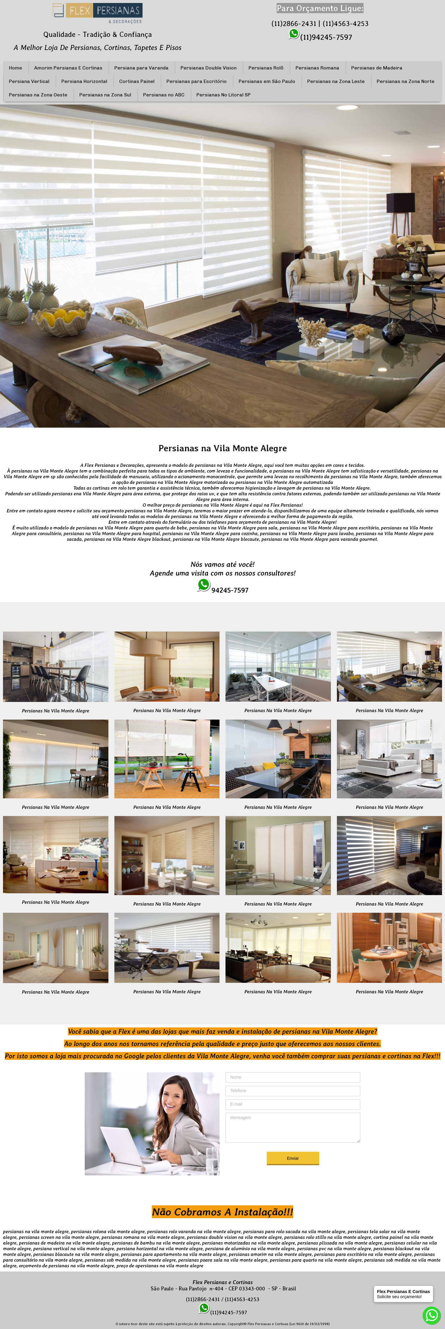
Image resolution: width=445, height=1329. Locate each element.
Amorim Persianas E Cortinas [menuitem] (68, 68)
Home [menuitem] (15, 68)
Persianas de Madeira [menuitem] (376, 68)
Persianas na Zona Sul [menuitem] (105, 95)
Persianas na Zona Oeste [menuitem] (38, 95)
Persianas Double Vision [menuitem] (209, 68)
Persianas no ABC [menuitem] (163, 95)
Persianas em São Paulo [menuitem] (267, 81)
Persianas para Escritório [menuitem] (197, 81)
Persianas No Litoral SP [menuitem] (223, 95)
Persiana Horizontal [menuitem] (84, 81)
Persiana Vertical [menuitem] (29, 81)
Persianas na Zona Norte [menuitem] (406, 81)
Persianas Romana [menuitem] (317, 68)
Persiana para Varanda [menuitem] (141, 68)
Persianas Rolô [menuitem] (266, 68)
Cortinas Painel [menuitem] (137, 81)
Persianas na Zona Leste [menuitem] (336, 81)
